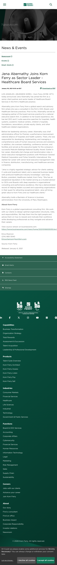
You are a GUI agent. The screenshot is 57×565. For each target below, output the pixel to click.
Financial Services (10, 396)
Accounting (8, 432)
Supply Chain (8, 473)
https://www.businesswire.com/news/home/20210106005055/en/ (29, 229)
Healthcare (7, 401)
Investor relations (10, 528)
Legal (5, 457)
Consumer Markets (10, 392)
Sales (5, 469)
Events (4, 61)
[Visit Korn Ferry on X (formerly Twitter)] (19, 318)
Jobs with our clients (11, 488)
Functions (7, 424)
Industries (7, 388)
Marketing (7, 461)
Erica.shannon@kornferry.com (14, 239)
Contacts (7, 273)
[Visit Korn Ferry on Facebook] (9, 318)
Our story (7, 508)
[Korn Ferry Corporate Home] (28, 4)
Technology (7, 413)
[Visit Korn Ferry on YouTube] (37, 318)
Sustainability (8, 477)
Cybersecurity (8, 440)
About (6, 503)
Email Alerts (7, 65)
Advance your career (11, 492)
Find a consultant (10, 512)
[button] (5, 4)
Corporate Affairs (10, 436)
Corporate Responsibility (13, 524)
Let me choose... (7, 560)
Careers (6, 484)
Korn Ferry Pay (9, 377)
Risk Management (10, 465)
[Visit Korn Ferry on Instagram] (28, 318)
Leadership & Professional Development (19, 350)
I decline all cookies (26, 560)
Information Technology (13, 453)
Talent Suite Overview (12, 361)
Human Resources (10, 449)
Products (7, 356)
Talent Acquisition (10, 346)
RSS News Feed (9, 280)
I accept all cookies (45, 560)
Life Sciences (8, 405)
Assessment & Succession (13, 341)
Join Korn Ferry (9, 496)
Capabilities (8, 325)
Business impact (9, 520)
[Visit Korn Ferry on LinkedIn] (1, 318)
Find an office (8, 516)
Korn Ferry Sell (9, 381)
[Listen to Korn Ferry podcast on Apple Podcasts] (47, 318)
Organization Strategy (12, 333)
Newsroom (6, 56)
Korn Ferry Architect (11, 365)
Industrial (7, 409)
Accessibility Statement (12, 258)
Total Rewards (9, 337)
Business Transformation (13, 329)
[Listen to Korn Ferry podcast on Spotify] (56, 318)
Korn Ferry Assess (10, 369)
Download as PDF (47, 88)
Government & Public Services (15, 417)
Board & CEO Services (12, 428)
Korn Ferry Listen (10, 373)
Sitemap (6, 288)
